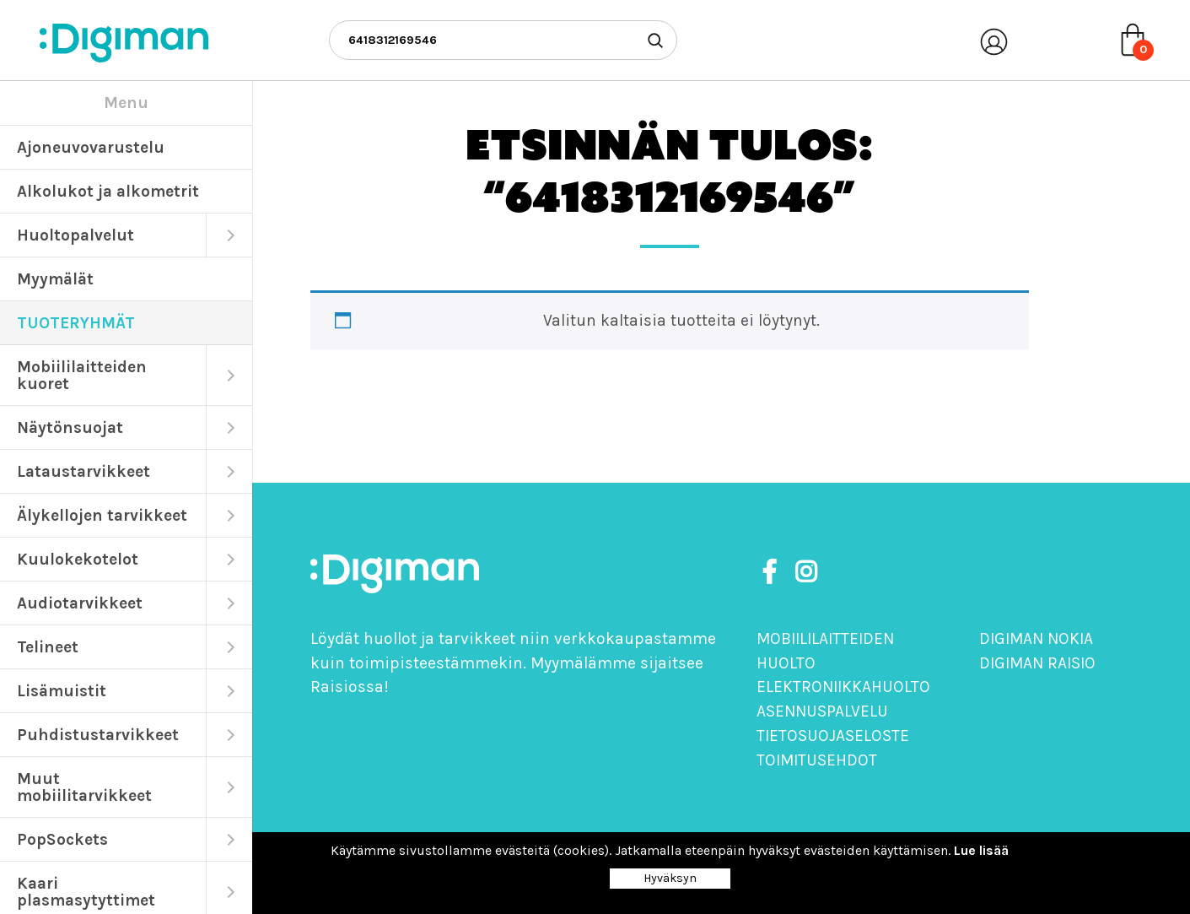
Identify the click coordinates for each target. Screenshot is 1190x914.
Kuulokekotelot (77, 559)
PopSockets (62, 839)
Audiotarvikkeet (80, 603)
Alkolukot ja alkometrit (108, 191)
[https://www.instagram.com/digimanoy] (805, 573)
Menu (126, 102)
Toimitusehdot (817, 760)
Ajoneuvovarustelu (90, 147)
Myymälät (55, 279)
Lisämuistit (61, 690)
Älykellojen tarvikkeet (102, 515)
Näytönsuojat (70, 427)
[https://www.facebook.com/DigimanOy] (772, 573)
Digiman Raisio (1037, 663)
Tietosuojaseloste (833, 735)
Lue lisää (981, 850)
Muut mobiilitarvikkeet (84, 787)
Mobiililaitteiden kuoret (82, 375)
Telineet (47, 647)
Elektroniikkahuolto (843, 686)
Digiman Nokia (1036, 638)
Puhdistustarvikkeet (98, 734)
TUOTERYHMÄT (76, 323)
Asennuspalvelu (822, 711)
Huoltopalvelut (75, 235)
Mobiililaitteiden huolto (825, 651)
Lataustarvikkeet (83, 471)
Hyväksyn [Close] (670, 878)
